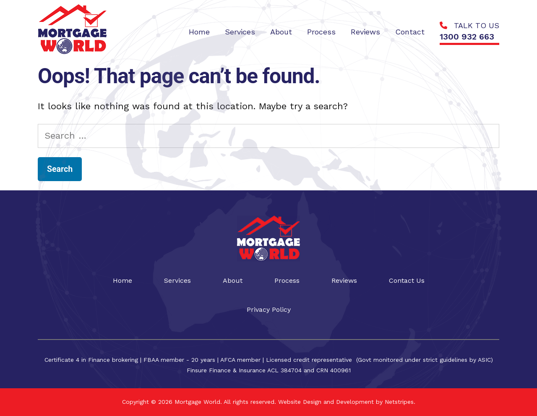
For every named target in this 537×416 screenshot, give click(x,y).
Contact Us (407, 280)
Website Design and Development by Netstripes (345, 401)
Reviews (344, 280)
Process (287, 280)
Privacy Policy (269, 309)
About (232, 280)
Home (122, 280)
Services (177, 280)
